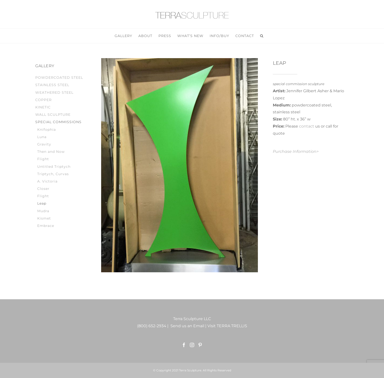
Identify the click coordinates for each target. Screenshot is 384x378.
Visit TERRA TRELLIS (227, 326)
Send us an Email (187, 326)
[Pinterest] (200, 345)
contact (306, 126)
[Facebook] (184, 345)
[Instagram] (192, 345)
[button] (262, 35)
